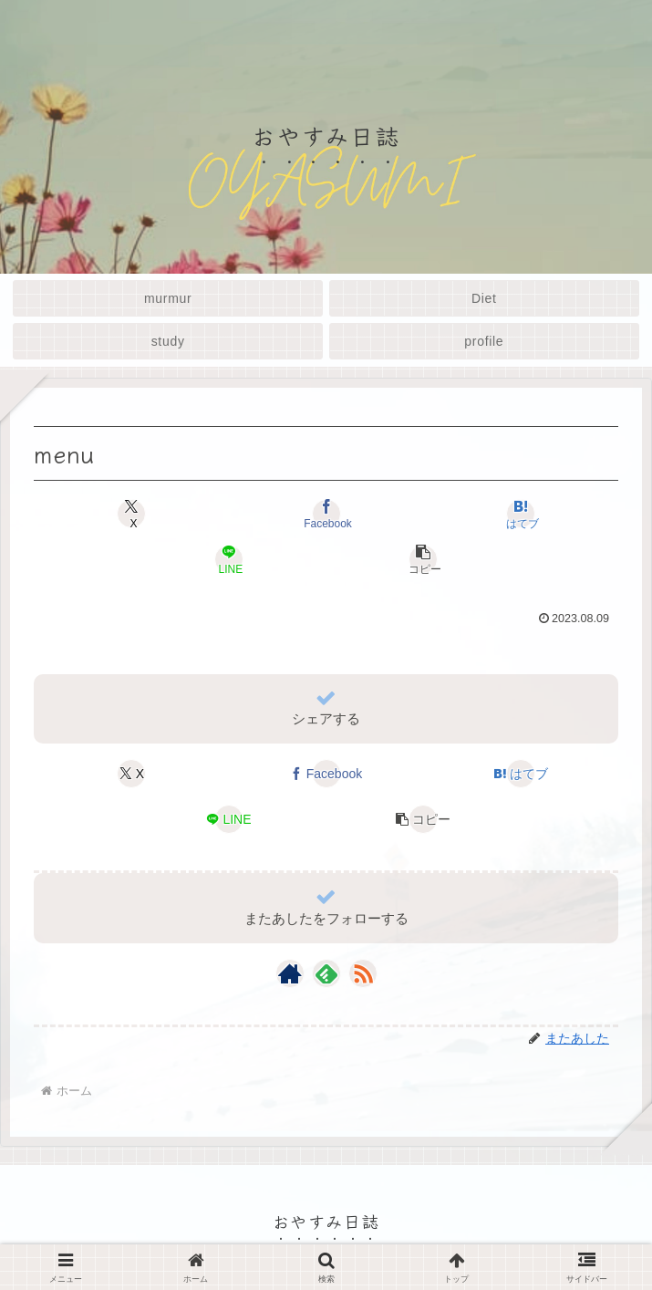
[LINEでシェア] (229, 559)
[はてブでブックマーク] (520, 513)
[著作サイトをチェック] (290, 973)
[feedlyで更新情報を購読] (326, 973)
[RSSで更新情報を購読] (363, 973)
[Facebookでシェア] (325, 513)
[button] (423, 559)
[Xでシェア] (131, 513)
